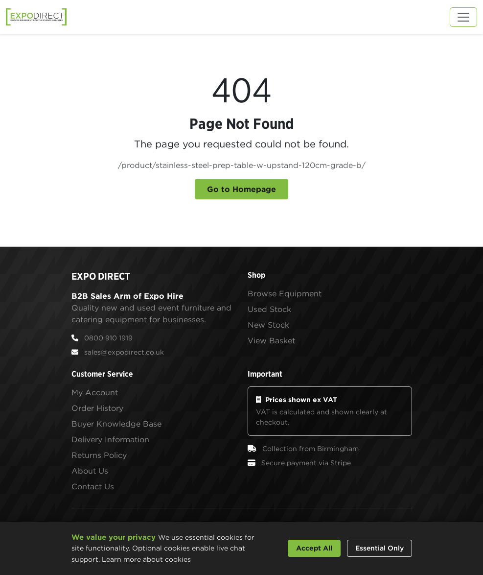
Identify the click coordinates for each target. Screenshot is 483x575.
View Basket (271, 340)
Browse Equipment (285, 293)
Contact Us (92, 486)
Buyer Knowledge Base (116, 424)
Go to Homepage (241, 189)
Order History (97, 408)
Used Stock (269, 309)
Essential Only (379, 548)
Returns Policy (99, 455)
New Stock (268, 325)
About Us (89, 471)
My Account (94, 392)
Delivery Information (110, 439)
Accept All (314, 548)
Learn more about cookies (146, 559)
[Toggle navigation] (463, 17)
